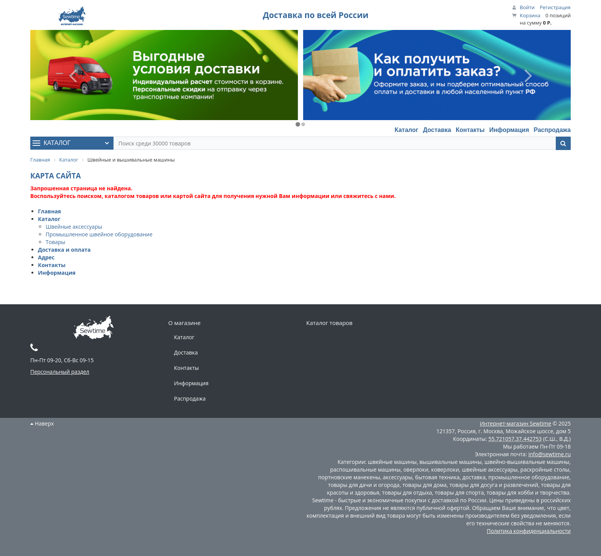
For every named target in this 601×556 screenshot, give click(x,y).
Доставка (437, 130)
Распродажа (552, 130)
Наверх (42, 423)
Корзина (530, 15)
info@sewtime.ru (549, 454)
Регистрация (555, 7)
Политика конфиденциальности (529, 531)
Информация (509, 130)
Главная (49, 211)
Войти (527, 7)
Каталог (406, 130)
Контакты (470, 130)
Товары (55, 242)
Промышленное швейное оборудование (99, 234)
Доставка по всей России (316, 15)
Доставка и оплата (64, 249)
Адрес (46, 257)
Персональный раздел (59, 371)
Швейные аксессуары (74, 226)
